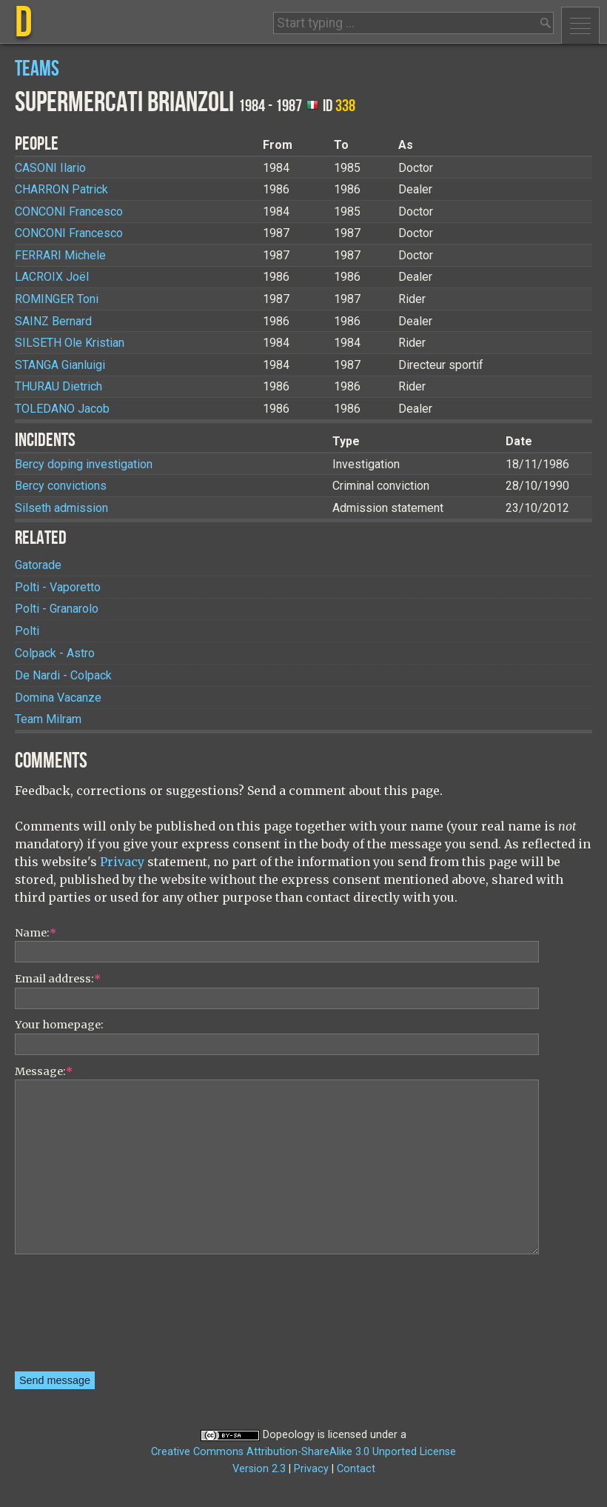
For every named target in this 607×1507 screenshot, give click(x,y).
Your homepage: (59, 1024)
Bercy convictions (61, 486)
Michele (60, 255)
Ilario (50, 168)
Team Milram (48, 719)
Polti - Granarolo (56, 609)
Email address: (58, 978)
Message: (44, 1071)
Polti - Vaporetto (58, 587)
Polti (27, 631)
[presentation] (75, 1318)
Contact (356, 1469)
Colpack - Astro (55, 653)
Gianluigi (60, 365)
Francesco (69, 211)
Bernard (53, 321)
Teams (37, 69)
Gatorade (38, 565)
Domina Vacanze (58, 698)
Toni (56, 299)
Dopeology (289, 1434)
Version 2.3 (259, 1469)
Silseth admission (61, 508)
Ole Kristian (69, 343)
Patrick (61, 189)
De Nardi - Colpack (63, 675)
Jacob (62, 409)
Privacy (122, 861)
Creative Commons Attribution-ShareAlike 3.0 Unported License (303, 1452)
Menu (580, 25)
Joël (52, 277)
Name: (35, 932)
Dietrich (58, 386)
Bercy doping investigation (83, 464)
